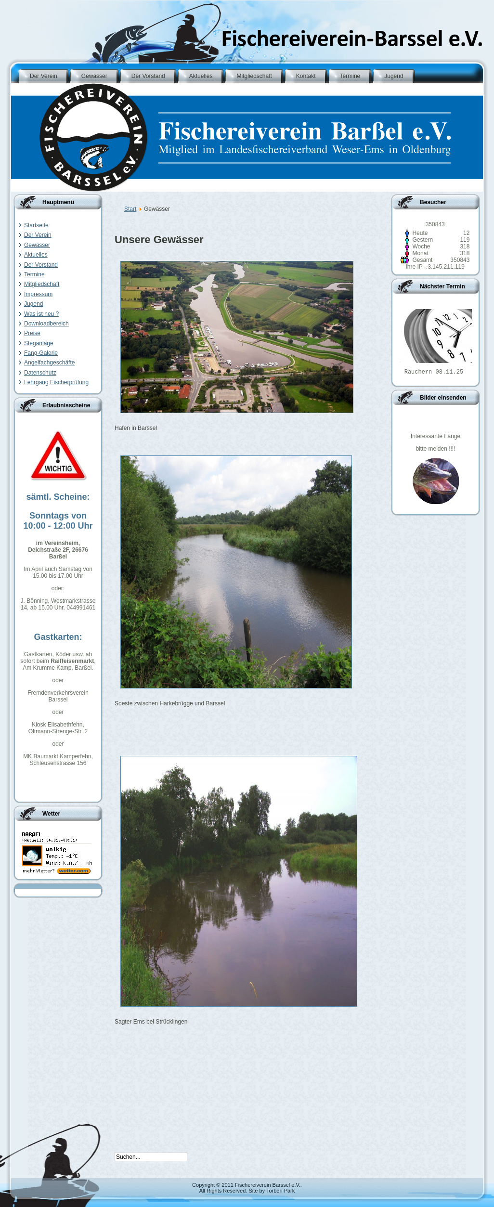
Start (130, 209)
